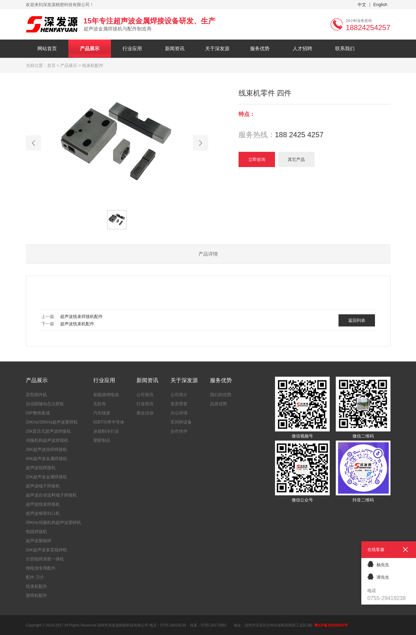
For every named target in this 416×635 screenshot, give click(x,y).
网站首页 (47, 48)
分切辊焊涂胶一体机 (45, 558)
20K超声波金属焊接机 (46, 476)
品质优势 (218, 403)
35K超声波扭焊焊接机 (46, 449)
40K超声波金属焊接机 (46, 458)
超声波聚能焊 (38, 540)
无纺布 (99, 403)
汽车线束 (101, 412)
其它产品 (296, 159)
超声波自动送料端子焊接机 (51, 495)
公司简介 (178, 394)
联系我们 (345, 48)
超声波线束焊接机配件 (81, 316)
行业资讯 (144, 403)
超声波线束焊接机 (43, 504)
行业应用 (132, 48)
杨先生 (378, 564)
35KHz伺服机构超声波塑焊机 (53, 522)
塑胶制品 (101, 440)
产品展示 (89, 48)
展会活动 (144, 412)
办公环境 (178, 412)
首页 (51, 65)
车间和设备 (181, 422)
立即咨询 (256, 159)
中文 (362, 4)
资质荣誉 (178, 403)
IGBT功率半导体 (109, 422)
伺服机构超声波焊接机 (47, 440)
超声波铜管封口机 (43, 513)
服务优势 (260, 48)
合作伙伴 (178, 431)
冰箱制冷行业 (106, 431)
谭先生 (378, 576)
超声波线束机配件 (77, 323)
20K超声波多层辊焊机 (46, 549)
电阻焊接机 (36, 531)
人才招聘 (302, 48)
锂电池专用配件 (41, 568)
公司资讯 (144, 394)
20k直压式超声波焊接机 (48, 431)
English (380, 4)
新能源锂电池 (106, 394)
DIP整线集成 (38, 412)
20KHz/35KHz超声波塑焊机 (52, 422)
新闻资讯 (174, 48)
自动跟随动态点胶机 (45, 403)
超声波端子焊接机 (43, 485)
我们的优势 (220, 394)
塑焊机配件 (36, 595)
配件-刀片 (35, 577)
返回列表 (356, 320)
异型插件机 (36, 394)
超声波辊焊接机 (41, 467)
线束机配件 (36, 586)
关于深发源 (217, 48)
